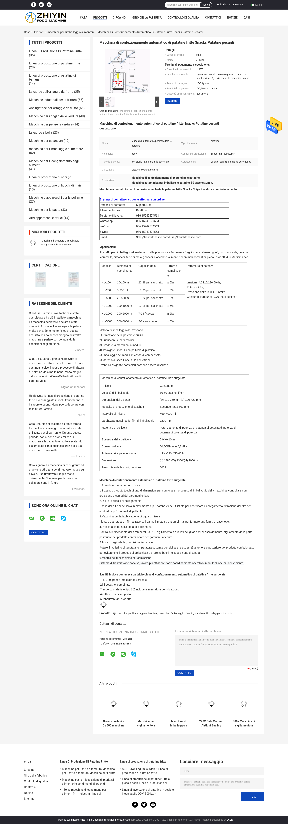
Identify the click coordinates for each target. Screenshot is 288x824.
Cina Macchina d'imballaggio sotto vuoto (109, 819)
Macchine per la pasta (44, 210)
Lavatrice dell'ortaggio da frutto (51, 92)
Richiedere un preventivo (230, 4)
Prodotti (100, 17)
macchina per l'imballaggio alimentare (71, 32)
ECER (230, 819)
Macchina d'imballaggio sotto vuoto (213, 613)
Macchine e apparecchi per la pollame (56, 197)
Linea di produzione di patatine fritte (54, 63)
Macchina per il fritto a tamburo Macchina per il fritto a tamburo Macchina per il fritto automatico (88, 771)
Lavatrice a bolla (40, 132)
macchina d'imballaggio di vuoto (176, 613)
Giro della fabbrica (147, 17)
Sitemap (29, 798)
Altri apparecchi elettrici (46, 218)
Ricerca (206, 4)
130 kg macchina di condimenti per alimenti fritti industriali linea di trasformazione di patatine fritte (84, 792)
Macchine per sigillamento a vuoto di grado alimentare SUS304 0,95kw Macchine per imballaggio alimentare (146, 723)
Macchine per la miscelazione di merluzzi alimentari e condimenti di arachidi (88, 781)
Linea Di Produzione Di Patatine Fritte (55, 51)
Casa (83, 17)
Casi (247, 17)
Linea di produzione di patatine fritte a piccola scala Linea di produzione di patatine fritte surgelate (146, 781)
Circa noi (119, 17)
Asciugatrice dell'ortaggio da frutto (53, 108)
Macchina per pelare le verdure (51, 124)
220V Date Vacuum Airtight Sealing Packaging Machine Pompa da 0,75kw (211, 723)
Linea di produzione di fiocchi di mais (55, 185)
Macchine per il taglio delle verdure (53, 116)
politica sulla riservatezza (71, 819)
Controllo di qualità (183, 17)
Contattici (213, 17)
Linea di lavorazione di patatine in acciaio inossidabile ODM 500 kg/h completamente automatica (148, 792)
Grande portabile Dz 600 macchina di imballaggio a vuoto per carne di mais (113, 723)
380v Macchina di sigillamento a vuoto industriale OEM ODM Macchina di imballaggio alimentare (244, 723)
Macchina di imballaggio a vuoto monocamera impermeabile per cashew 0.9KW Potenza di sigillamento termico (179, 723)
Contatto (172, 101)
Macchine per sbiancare (46, 141)
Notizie (232, 17)
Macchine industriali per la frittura (53, 100)
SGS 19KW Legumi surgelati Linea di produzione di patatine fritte (145, 771)
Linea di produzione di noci (48, 177)
